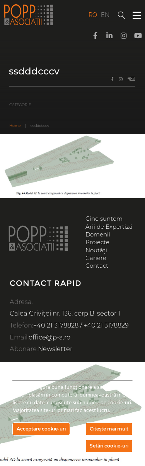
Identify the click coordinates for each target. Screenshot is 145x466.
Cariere (95, 258)
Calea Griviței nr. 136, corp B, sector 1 (65, 313)
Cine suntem (104, 218)
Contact (96, 265)
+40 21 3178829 (106, 325)
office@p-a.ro (49, 337)
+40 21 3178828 (55, 325)
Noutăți (96, 250)
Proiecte (97, 242)
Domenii (97, 234)
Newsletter (55, 349)
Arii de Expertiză (109, 226)
